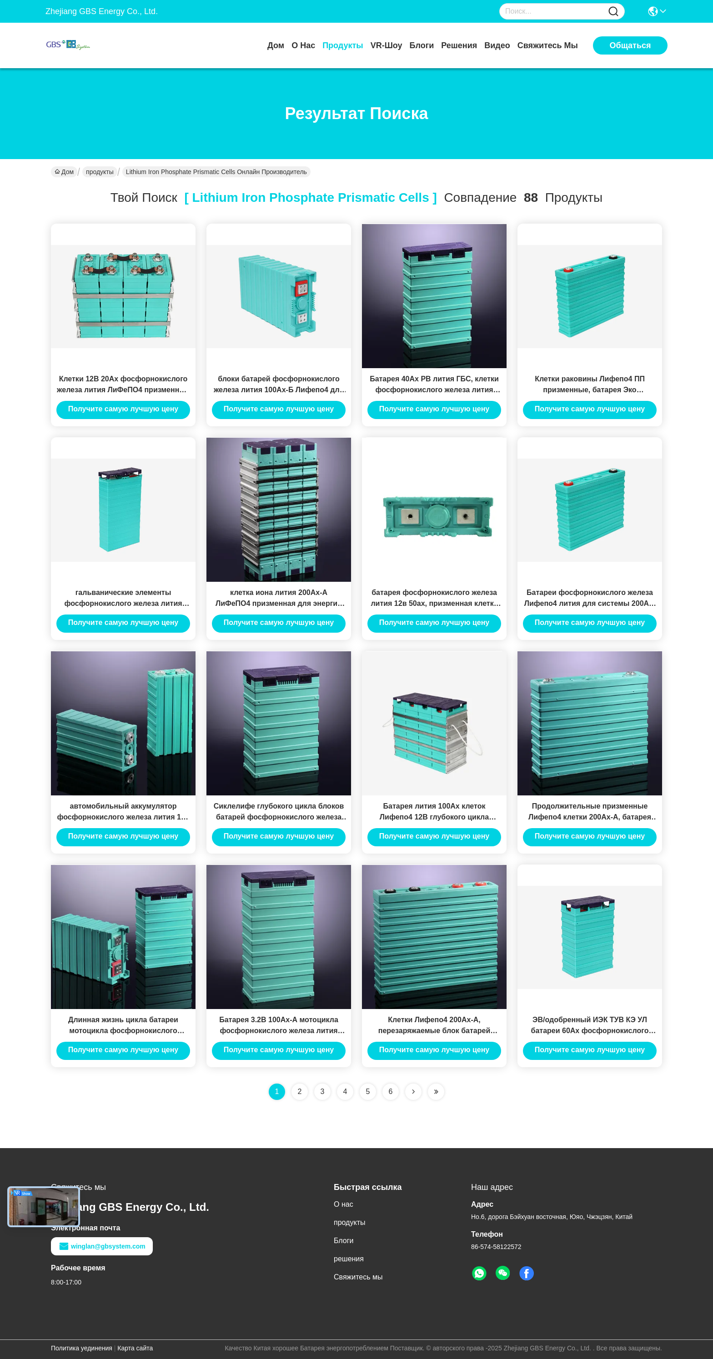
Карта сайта (135, 1348)
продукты (342, 45)
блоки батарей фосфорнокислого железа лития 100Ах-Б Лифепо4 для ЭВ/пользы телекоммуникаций (279, 390)
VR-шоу (386, 45)
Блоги (422, 45)
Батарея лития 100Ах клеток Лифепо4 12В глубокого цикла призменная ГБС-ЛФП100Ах (434, 817)
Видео (497, 45)
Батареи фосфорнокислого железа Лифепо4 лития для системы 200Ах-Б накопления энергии (590, 603)
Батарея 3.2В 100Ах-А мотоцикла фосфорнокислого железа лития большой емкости (278, 1030)
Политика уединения (81, 1348)
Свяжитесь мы (547, 45)
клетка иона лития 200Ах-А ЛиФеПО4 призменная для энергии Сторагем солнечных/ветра (279, 603)
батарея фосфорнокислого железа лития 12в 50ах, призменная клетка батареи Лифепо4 (434, 603)
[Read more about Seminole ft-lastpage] (436, 1092)
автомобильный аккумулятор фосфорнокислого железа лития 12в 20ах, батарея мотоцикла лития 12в (123, 817)
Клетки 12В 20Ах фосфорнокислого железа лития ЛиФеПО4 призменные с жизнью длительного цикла (123, 390)
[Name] (613, 11)
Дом (275, 45)
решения (459, 45)
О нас (303, 45)
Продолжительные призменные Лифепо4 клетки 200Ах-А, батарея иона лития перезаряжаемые (589, 817)
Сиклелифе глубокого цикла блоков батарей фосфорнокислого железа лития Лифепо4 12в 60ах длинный (279, 817)
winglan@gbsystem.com (102, 1246)
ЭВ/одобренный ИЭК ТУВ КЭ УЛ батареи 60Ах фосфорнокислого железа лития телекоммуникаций (590, 1030)
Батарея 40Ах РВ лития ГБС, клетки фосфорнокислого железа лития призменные (434, 390)
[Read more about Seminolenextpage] (413, 1092)
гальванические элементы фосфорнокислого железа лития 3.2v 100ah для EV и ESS (123, 603)
